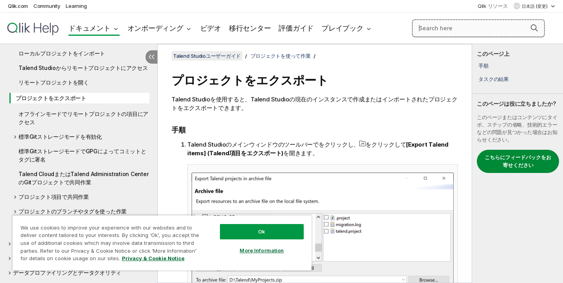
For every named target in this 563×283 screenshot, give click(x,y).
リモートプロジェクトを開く (53, 82)
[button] (534, 28)
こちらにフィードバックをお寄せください (518, 161)
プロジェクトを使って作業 (281, 56)
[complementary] (517, 163)
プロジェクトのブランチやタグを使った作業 (72, 211)
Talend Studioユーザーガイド (207, 56)
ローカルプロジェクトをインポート (61, 53)
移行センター (250, 28)
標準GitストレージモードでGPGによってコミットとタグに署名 (82, 155)
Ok (261, 231)
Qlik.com (18, 6)
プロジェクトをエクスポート (51, 98)
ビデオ (210, 28)
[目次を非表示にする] (151, 57)
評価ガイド (296, 28)
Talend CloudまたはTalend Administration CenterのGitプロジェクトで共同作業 (83, 178)
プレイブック (342, 28)
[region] (162, 242)
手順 (483, 65)
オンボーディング (155, 28)
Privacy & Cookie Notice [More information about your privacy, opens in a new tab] (153, 258)
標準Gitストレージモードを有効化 (60, 136)
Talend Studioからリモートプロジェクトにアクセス (83, 67)
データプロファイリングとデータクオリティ (67, 272)
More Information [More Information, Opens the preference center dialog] (262, 250)
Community (47, 6)
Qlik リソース (493, 6)
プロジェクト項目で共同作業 (53, 196)
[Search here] (478, 28)
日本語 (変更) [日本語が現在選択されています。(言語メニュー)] (535, 6)
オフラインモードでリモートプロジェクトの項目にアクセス (83, 117)
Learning (76, 6)
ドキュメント (89, 28)
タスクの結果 (493, 79)
